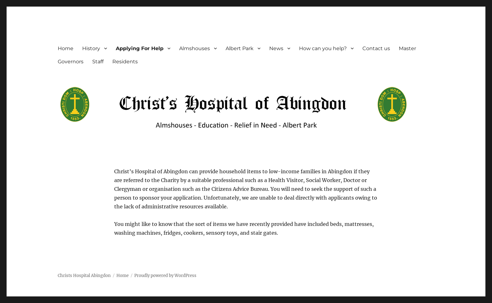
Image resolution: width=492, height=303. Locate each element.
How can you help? (323, 48)
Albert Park (240, 48)
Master (407, 48)
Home (65, 48)
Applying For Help (139, 48)
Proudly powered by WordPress (165, 275)
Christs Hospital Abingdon (84, 275)
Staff (98, 62)
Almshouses (194, 48)
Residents (125, 62)
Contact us (376, 48)
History (91, 48)
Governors (70, 62)
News (276, 48)
